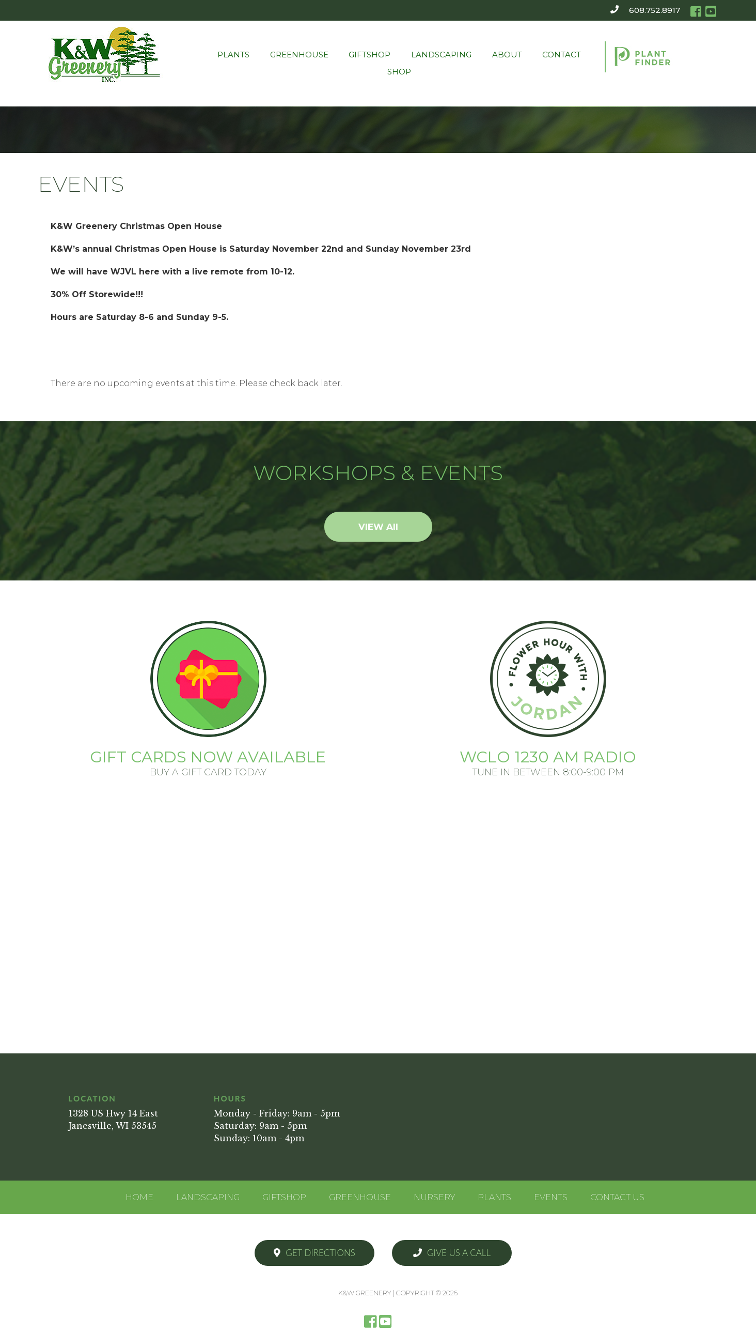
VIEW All (378, 527)
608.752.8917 (654, 10)
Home (139, 1197)
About (507, 54)
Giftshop (369, 54)
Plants (233, 54)
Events (551, 1197)
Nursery (434, 1197)
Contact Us (617, 1197)
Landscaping (441, 54)
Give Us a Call (452, 1252)
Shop (399, 71)
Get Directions (314, 1252)
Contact (561, 54)
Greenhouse (299, 54)
